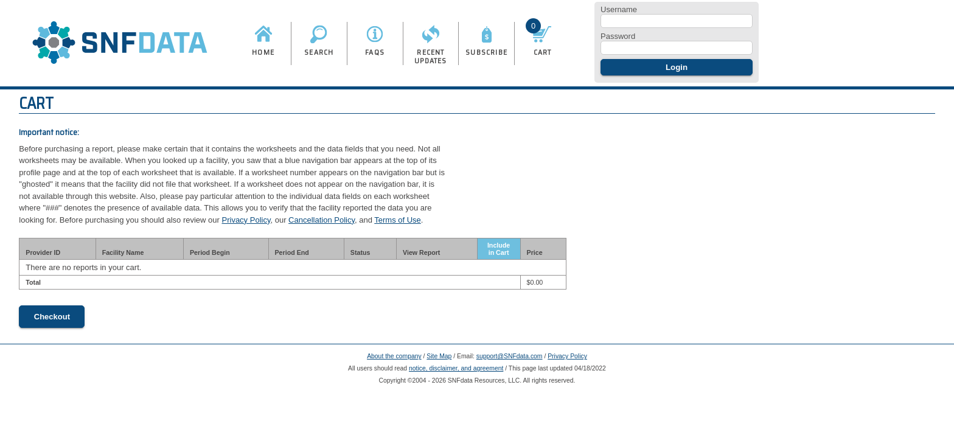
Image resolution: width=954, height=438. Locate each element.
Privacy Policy (246, 219)
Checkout (52, 316)
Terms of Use (397, 219)
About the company (394, 356)
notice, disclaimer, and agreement (456, 368)
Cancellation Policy (321, 219)
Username (619, 9)
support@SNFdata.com (509, 356)
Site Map (439, 356)
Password (618, 36)
